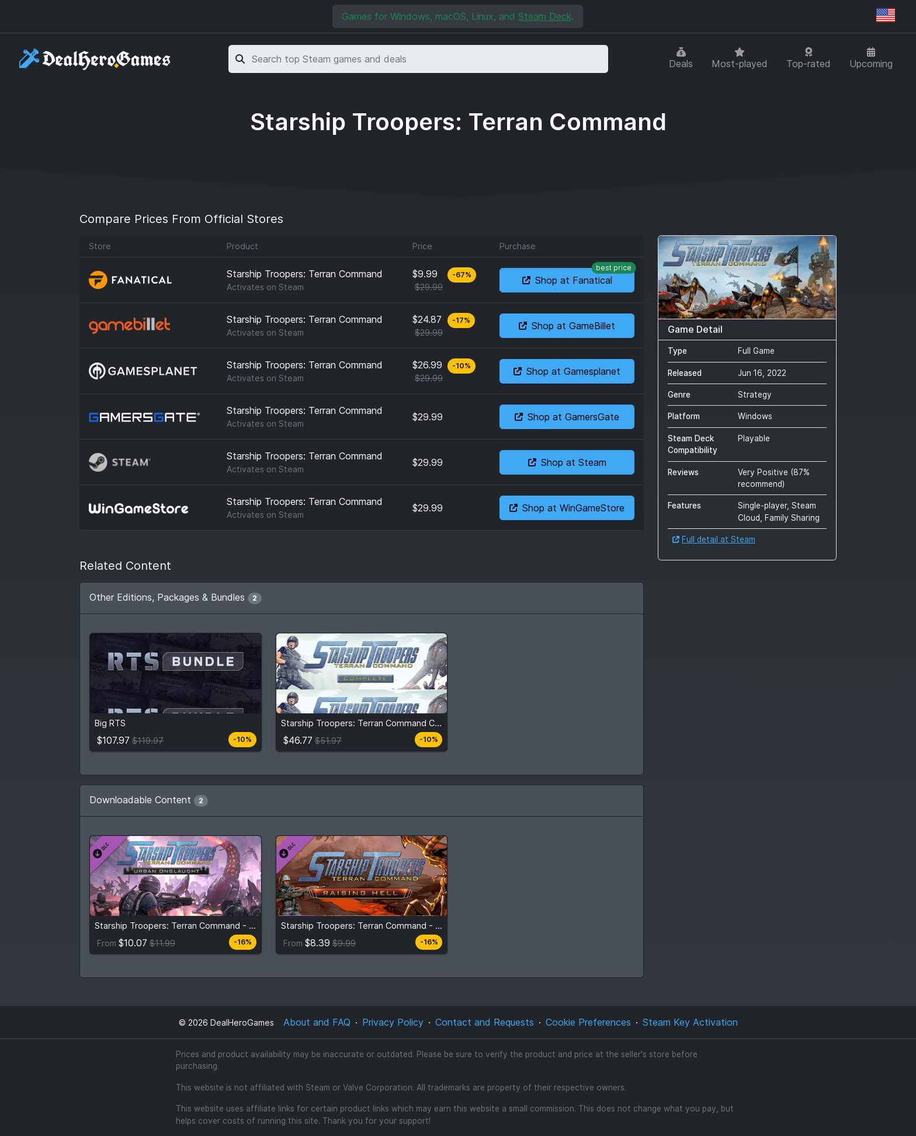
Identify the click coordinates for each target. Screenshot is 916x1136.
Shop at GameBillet (567, 326)
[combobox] (428, 59)
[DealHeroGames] (95, 59)
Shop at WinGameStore (566, 508)
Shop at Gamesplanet (566, 371)
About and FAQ (317, 1022)
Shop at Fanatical (578, 277)
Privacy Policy (393, 1022)
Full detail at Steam (713, 539)
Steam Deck (544, 16)
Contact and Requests (484, 1022)
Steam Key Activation (690, 1022)
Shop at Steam (567, 462)
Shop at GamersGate (567, 417)
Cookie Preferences (588, 1022)
